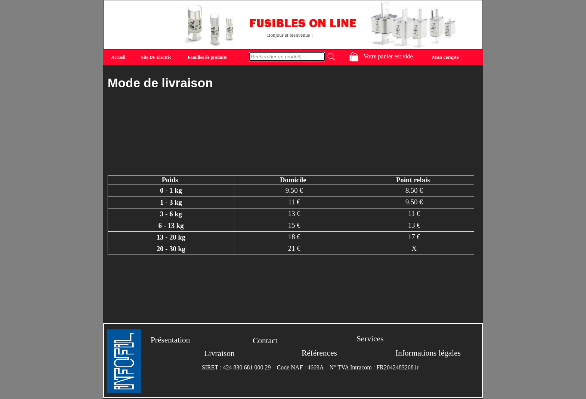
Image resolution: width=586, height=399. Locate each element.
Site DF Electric (156, 57)
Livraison (219, 353)
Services (370, 338)
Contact (265, 340)
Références (319, 352)
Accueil (118, 57)
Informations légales (428, 352)
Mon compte (445, 57)
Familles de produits (207, 57)
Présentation (170, 339)
